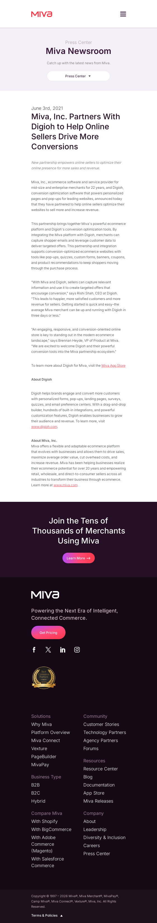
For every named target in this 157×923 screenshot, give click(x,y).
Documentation (99, 785)
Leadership (95, 829)
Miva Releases (98, 801)
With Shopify (44, 821)
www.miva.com (66, 485)
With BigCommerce (51, 829)
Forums (90, 748)
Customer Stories (101, 724)
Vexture (39, 748)
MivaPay (40, 764)
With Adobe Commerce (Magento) (43, 844)
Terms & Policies (48, 915)
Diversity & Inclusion (104, 837)
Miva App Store (113, 365)
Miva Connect (45, 740)
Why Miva (41, 724)
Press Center (79, 76)
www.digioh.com (44, 427)
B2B (35, 785)
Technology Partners (104, 732)
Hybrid (38, 801)
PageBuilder (43, 756)
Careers (91, 845)
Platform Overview (50, 732)
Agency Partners (100, 740)
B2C (35, 793)
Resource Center (100, 768)
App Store (93, 793)
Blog (88, 777)
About (89, 821)
